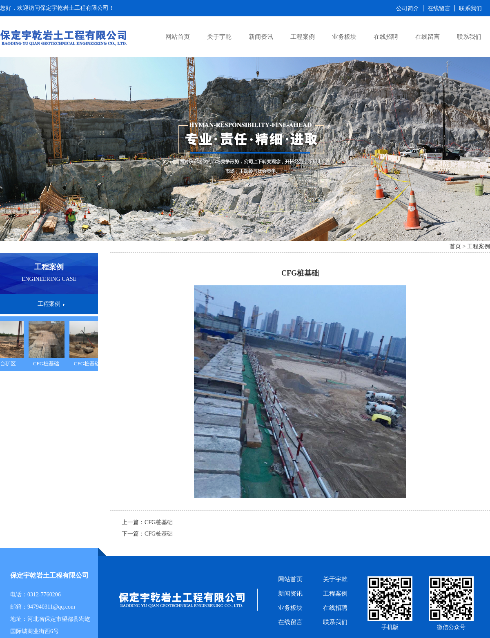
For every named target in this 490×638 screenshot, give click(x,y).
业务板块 (344, 36)
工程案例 (302, 36)
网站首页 (177, 36)
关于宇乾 (219, 36)
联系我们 (469, 36)
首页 (455, 246)
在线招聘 (386, 36)
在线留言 (427, 36)
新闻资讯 (261, 36)
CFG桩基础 (47, 363)
